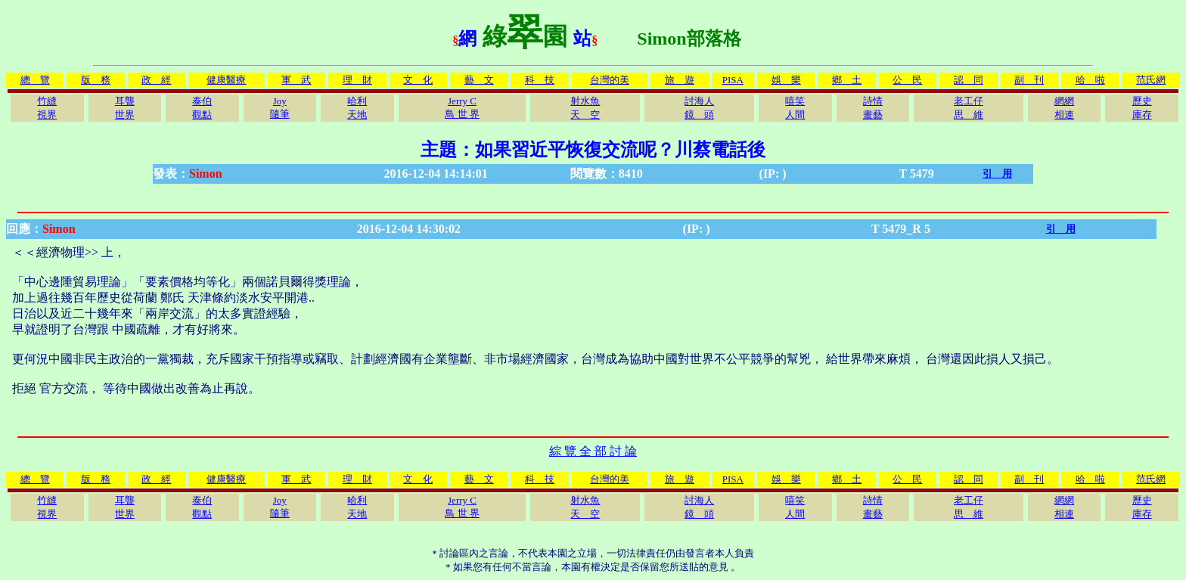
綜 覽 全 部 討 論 (593, 451)
